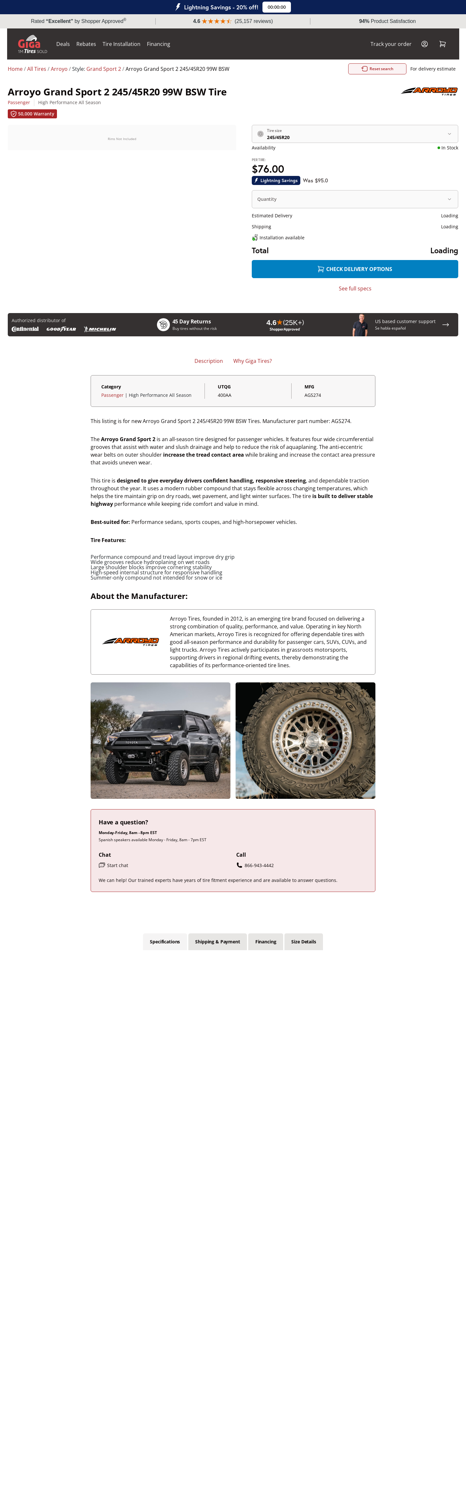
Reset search (385, 69)
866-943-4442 (255, 865)
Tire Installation (121, 44)
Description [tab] (208, 360)
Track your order (391, 44)
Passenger (19, 102)
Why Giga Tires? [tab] (252, 360)
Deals (63, 44)
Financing (158, 44)
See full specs (355, 288)
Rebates (86, 44)
